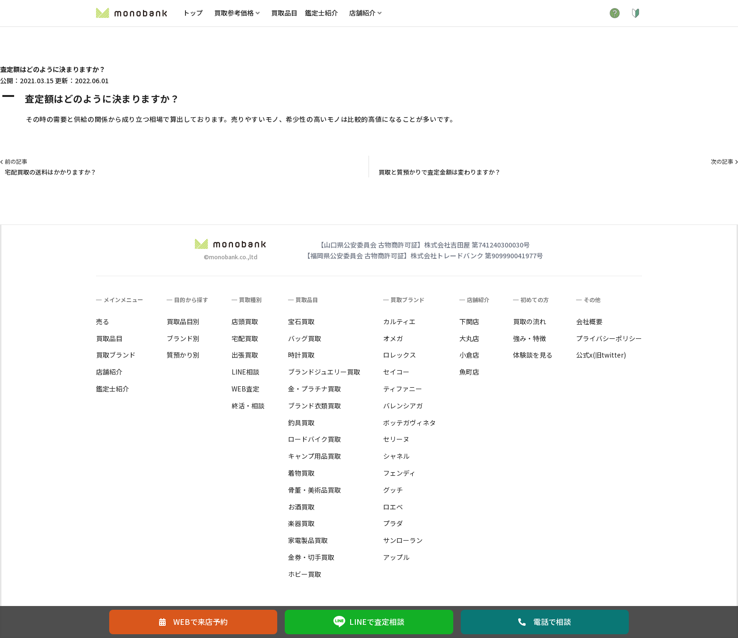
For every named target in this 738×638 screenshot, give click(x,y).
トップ (193, 12)
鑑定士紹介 (321, 12)
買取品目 (284, 12)
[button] (369, 98)
